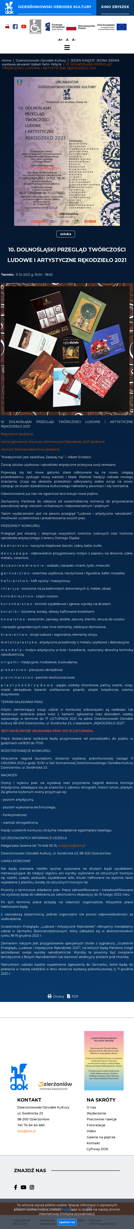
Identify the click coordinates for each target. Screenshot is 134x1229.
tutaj (66, 1207)
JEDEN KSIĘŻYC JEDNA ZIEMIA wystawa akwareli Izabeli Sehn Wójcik (60, 62)
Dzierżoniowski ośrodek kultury (54, 7)
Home (6, 60)
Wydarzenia (96, 1113)
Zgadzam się (67, 1221)
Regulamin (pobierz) (17, 434)
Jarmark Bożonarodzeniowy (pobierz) (30, 449)
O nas (91, 1107)
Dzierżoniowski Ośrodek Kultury (41, 60)
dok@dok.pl (26, 1131)
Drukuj (58, 996)
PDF (75, 996)
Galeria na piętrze (101, 1137)
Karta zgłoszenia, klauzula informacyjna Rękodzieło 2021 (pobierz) (53, 442)
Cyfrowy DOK (97, 1149)
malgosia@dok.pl (71, 846)
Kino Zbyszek (115, 7)
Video (91, 1131)
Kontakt (93, 1143)
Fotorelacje (96, 1125)
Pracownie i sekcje (102, 1119)
